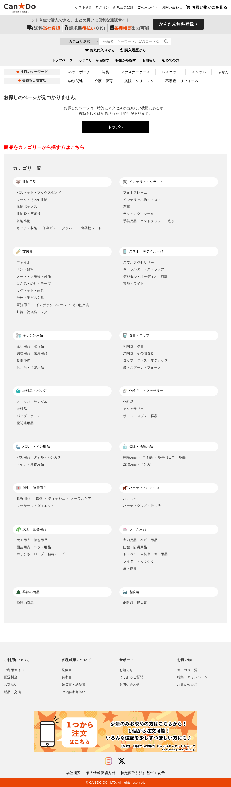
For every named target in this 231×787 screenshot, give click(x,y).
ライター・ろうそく (138, 561)
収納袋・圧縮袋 (29, 214)
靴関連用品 (25, 423)
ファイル (23, 262)
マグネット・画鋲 (30, 290)
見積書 (67, 670)
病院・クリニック (139, 81)
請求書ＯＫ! (85, 28)
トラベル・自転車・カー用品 (145, 554)
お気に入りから (100, 51)
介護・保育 (104, 81)
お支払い (11, 684)
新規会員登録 (123, 8)
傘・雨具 (130, 568)
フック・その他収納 (32, 200)
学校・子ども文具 (30, 298)
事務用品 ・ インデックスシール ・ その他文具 (53, 305)
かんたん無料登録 (176, 25)
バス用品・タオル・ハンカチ (39, 457)
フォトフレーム (135, 192)
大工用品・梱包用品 (32, 540)
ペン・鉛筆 (25, 269)
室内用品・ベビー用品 (140, 540)
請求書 (67, 677)
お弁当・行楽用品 (30, 367)
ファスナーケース (135, 72)
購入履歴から (133, 51)
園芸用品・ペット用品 (34, 547)
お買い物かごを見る (206, 8)
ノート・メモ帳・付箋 (34, 276)
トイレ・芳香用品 (30, 464)
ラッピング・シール (138, 214)
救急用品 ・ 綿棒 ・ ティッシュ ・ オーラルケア (54, 498)
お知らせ (149, 61)
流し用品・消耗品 (30, 346)
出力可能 (129, 28)
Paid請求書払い (74, 692)
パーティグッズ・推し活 (142, 506)
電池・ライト (133, 284)
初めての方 (170, 61)
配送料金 (11, 677)
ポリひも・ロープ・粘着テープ (41, 554)
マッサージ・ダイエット (35, 506)
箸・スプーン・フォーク (142, 367)
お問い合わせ (172, 8)
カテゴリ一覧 (187, 670)
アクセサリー (133, 409)
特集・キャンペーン (192, 677)
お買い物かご (187, 684)
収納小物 (23, 221)
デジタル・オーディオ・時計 (145, 276)
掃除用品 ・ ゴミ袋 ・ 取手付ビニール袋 (154, 457)
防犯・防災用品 (135, 547)
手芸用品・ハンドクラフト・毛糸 (149, 221)
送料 (43, 28)
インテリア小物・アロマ (142, 200)
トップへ (115, 127)
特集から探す (125, 61)
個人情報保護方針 (100, 773)
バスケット (170, 72)
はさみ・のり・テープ (34, 284)
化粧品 (128, 402)
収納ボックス (27, 207)
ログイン (102, 8)
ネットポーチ (79, 72)
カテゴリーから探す (93, 61)
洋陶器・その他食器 (138, 353)
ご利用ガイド (147, 8)
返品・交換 (12, 692)
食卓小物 (23, 360)
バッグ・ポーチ (29, 416)
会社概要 (73, 773)
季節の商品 (25, 603)
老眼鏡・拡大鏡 (135, 603)
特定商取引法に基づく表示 (143, 773)
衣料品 (22, 409)
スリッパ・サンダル (32, 402)
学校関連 (75, 81)
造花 (126, 207)
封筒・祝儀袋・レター (34, 312)
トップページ (62, 61)
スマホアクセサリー (138, 262)
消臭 (105, 72)
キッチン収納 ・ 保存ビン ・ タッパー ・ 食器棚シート (59, 228)
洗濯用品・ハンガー (138, 464)
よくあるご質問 (131, 677)
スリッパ (198, 72)
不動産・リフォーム (182, 81)
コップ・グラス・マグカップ (145, 360)
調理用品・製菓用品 (32, 353)
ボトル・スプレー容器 (140, 416)
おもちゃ (130, 498)
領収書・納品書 (74, 684)
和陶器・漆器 (133, 346)
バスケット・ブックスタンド (39, 192)
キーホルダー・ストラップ (143, 269)
